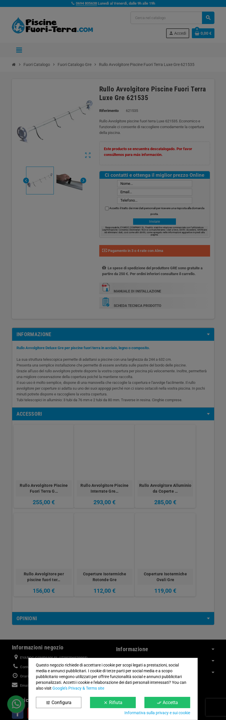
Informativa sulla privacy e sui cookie (157, 712)
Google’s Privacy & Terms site (78, 688)
